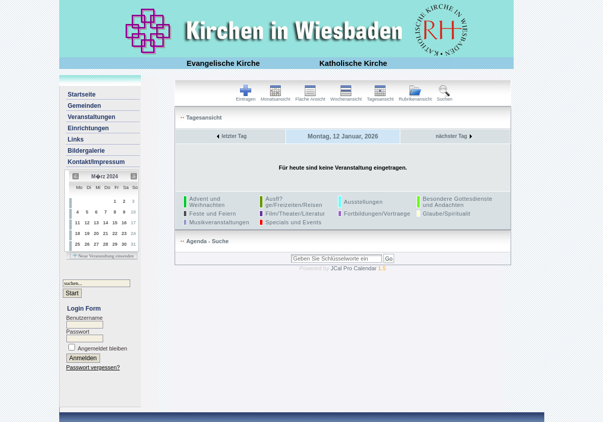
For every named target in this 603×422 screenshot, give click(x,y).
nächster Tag (454, 136)
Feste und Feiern (212, 213)
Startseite (82, 94)
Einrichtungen (88, 128)
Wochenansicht (345, 97)
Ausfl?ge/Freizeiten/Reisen (294, 202)
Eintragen (246, 97)
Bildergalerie (86, 150)
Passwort (77, 332)
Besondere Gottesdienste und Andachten (457, 202)
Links (76, 139)
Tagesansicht (380, 97)
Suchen (445, 97)
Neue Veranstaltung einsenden (103, 256)
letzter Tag (232, 136)
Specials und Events (294, 222)
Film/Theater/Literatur (295, 213)
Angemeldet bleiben (102, 348)
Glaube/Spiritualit (446, 213)
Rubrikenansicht (415, 97)
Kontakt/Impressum (96, 162)
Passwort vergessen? (93, 367)
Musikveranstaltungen (219, 222)
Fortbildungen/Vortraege (377, 213)
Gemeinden (84, 105)
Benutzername (84, 318)
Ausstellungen (363, 202)
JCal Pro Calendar (358, 268)
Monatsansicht (276, 97)
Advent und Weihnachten (207, 202)
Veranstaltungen (91, 117)
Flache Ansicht (311, 97)
